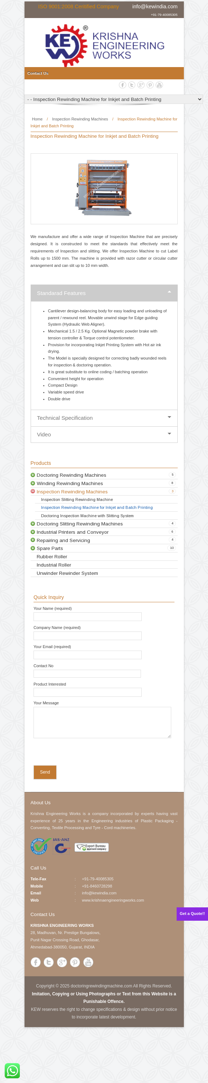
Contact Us (37, 73)
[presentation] (80, 753)
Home (37, 119)
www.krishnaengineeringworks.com (113, 900)
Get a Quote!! (192, 913)
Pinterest (150, 85)
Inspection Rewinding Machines (80, 119)
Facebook (122, 85)
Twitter (132, 85)
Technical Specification (65, 418)
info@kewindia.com (154, 6)
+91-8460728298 (97, 886)
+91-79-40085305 (164, 14)
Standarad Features (61, 293)
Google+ (141, 85)
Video (44, 434)
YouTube (159, 85)
